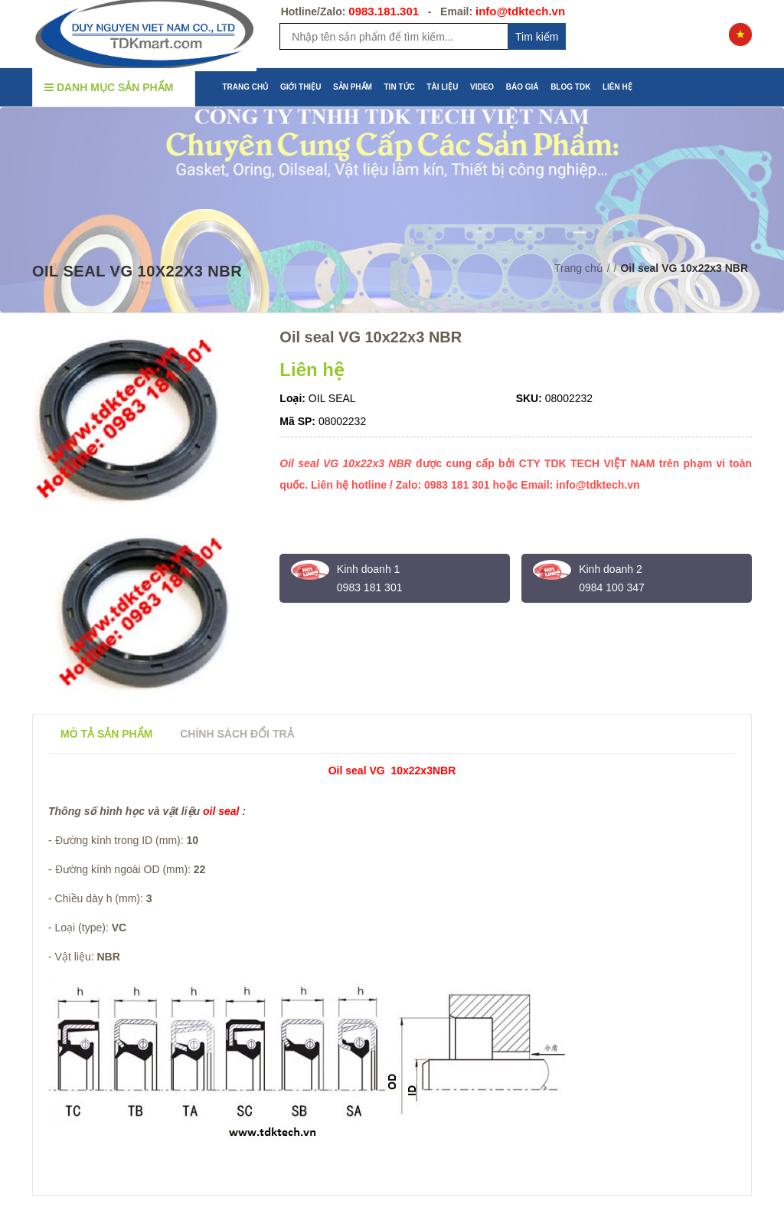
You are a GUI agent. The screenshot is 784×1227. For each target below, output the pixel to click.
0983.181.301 (383, 11)
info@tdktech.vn (520, 11)
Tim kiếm (536, 37)
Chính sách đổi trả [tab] (236, 734)
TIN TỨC (399, 87)
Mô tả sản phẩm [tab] (106, 734)
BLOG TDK (570, 87)
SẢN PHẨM (352, 87)
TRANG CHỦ (246, 87)
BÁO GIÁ (522, 87)
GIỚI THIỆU (300, 87)
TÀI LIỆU (442, 87)
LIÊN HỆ (617, 87)
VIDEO (482, 87)
